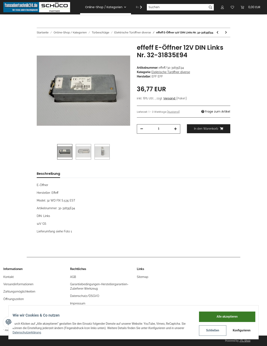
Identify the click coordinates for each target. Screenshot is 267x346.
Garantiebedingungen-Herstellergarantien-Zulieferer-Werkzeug (99, 286)
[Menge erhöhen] (175, 128)
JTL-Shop (244, 340)
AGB (73, 277)
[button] (222, 7)
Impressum (77, 303)
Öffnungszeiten (13, 299)
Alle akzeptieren (224, 316)
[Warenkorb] (250, 7)
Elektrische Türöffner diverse (170, 72)
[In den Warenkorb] (208, 128)
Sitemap (142, 277)
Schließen (210, 330)
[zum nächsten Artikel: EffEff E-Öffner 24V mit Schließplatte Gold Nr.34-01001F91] (226, 32)
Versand (169, 98)
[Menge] (158, 128)
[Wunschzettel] (232, 7)
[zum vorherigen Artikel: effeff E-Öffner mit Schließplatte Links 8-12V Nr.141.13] (217, 32)
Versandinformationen (18, 284)
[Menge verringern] (141, 128)
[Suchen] (177, 7)
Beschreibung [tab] (48, 173)
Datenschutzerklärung (29, 332)
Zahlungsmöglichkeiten (19, 291)
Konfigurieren (239, 330)
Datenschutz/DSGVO (84, 296)
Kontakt (8, 277)
